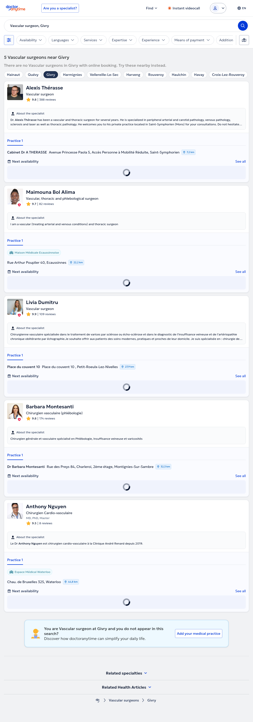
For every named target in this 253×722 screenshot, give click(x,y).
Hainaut (13, 74)
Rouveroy (156, 74)
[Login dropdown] (218, 8)
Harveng (133, 74)
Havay (199, 74)
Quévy (33, 74)
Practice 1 (15, 140)
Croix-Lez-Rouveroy (228, 74)
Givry (51, 74)
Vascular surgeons (124, 700)
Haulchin (179, 74)
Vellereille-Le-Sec (104, 74)
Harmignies (72, 74)
